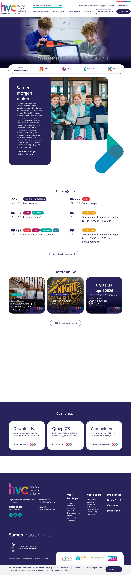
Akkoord (112, 569)
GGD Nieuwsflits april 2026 (98, 302)
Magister (103, 6)
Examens (70, 515)
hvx (111, 69)
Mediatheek (71, 520)
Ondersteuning (73, 11)
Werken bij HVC (123, 6)
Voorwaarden (27, 558)
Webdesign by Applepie (41, 558)
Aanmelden (91, 504)
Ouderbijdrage (92, 512)
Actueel (87, 11)
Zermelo (111, 6)
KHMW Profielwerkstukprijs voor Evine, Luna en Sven (21, 305)
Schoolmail (71, 506)
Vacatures (112, 505)
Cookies (63, 568)
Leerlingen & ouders (40, 11)
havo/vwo (89, 69)
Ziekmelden (83, 6)
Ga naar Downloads (21, 444)
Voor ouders (94, 494)
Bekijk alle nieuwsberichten (64, 322)
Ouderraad (91, 514)
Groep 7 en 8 (123, 11)
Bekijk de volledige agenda (63, 253)
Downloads (94, 6)
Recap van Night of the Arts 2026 (60, 302)
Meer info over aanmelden (100, 444)
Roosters (70, 503)
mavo (66, 69)
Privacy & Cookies (15, 558)
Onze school (57, 11)
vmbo (43, 69)
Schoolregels (71, 518)
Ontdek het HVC (58, 444)
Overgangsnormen (73, 513)
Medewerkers (115, 510)
